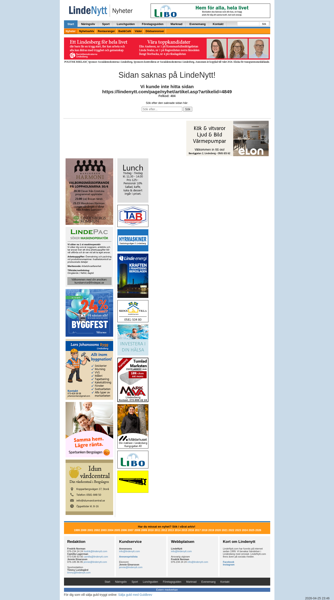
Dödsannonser (155, 31)
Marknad (176, 24)
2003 (104, 530)
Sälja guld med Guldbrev (135, 594)
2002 (97, 530)
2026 (258, 530)
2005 (117, 530)
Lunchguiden (126, 24)
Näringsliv (88, 24)
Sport (106, 24)
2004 (110, 530)
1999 (77, 530)
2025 (251, 530)
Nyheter (71, 31)
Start (71, 24)
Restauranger (106, 31)
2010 (151, 530)
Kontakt (218, 24)
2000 (84, 530)
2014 (178, 530)
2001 (90, 530)
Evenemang (198, 24)
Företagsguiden (153, 24)
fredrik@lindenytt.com (95, 551)
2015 (184, 530)
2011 (158, 530)
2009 (144, 530)
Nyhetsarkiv (86, 31)
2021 (225, 530)
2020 (218, 530)
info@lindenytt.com (129, 551)
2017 (198, 530)
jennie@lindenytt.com (95, 562)
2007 (131, 530)
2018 (205, 530)
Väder (138, 31)
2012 (164, 530)
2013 (171, 530)
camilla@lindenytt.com (96, 556)
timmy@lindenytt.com (79, 572)
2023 (238, 530)
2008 (137, 530)
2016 (191, 530)
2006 (124, 530)
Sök (264, 24)
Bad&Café (124, 31)
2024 (245, 530)
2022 (231, 530)
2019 (211, 530)
